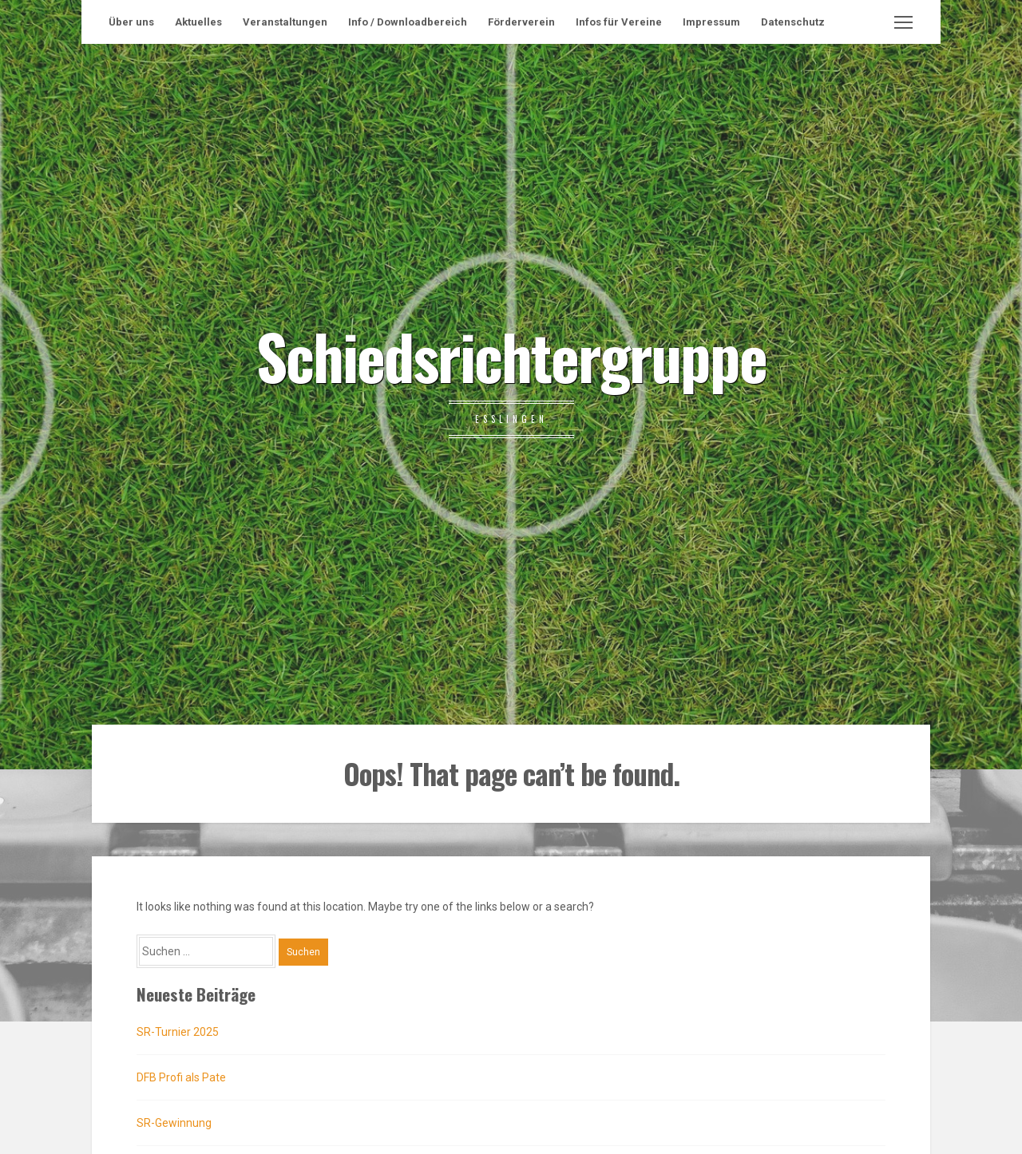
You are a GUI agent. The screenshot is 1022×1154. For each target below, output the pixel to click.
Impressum (711, 22)
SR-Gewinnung (174, 1122)
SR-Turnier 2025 (178, 1032)
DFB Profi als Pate (181, 1077)
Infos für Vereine (619, 22)
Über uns (131, 22)
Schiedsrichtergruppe (511, 355)
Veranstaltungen (285, 22)
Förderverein (521, 22)
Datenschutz (793, 22)
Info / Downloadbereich (407, 22)
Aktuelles (198, 22)
